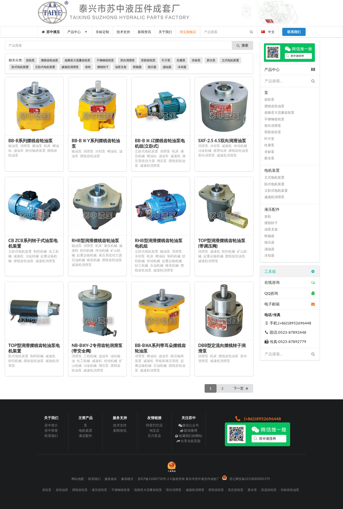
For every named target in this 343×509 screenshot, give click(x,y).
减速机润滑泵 (70, 67)
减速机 (176, 156)
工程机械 (90, 356)
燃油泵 (37, 146)
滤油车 (19, 150)
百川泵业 (154, 436)
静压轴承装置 (35, 150)
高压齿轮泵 (235, 489)
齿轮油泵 (62, 489)
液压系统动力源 (110, 255)
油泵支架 (120, 67)
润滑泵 (25, 146)
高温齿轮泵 (269, 489)
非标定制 (102, 32)
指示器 (152, 67)
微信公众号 (188, 425)
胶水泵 (211, 60)
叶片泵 (166, 60)
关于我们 (165, 32)
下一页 (241, 388)
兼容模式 (127, 478)
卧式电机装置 (20, 67)
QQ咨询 (289, 293)
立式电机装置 (230, 60)
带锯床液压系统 (167, 361)
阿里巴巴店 (154, 425)
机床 (47, 146)
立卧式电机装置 (45, 67)
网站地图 (77, 478)
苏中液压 (50, 32)
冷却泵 (100, 151)
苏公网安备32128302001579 (249, 478)
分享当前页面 (189, 441)
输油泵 (13, 146)
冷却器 (182, 67)
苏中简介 (51, 425)
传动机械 (240, 146)
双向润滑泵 (127, 60)
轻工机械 (141, 265)
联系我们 (51, 436)
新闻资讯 (144, 32)
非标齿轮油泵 (290, 489)
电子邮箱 (289, 304)
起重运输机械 (87, 255)
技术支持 (123, 32)
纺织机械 (86, 250)
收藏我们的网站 (188, 436)
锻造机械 (93, 260)
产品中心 (77, 32)
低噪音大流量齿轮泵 (77, 60)
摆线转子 (103, 67)
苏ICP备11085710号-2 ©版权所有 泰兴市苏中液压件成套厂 (179, 478)
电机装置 (85, 430)
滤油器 (167, 67)
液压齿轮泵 (99, 489)
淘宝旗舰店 (188, 32)
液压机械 (110, 246)
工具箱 (289, 271)
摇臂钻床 (220, 150)
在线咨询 (289, 282)
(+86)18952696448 (257, 418)
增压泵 (162, 161)
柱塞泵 (181, 60)
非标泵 (196, 60)
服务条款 (111, 478)
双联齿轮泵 (148, 60)
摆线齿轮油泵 (49, 60)
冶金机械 (205, 150)
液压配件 (85, 436)
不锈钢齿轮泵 (105, 60)
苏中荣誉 (51, 430)
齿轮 (88, 67)
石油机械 (78, 260)
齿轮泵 (30, 60)
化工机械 (83, 361)
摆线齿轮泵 (80, 489)
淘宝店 (154, 430)
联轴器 (137, 67)
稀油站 (112, 151)
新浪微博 (188, 430)
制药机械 (40, 251)
